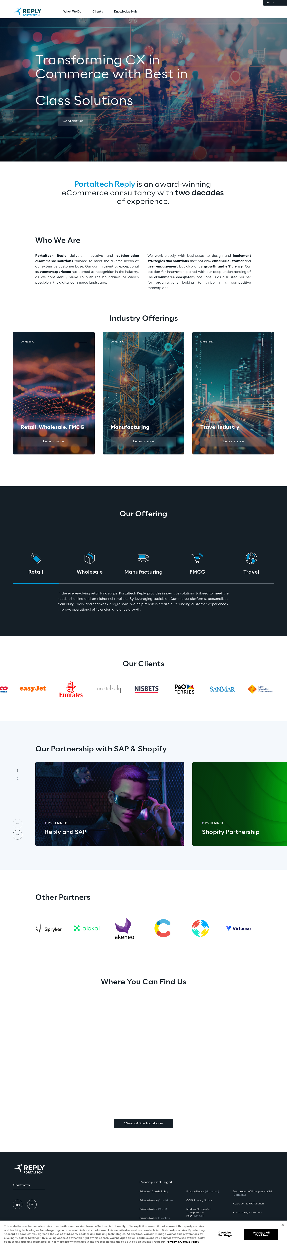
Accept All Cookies (261, 1234)
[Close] (282, 1225)
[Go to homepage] (32, 12)
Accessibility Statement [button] (247, 1212)
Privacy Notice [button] (156, 1200)
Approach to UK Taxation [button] (248, 1203)
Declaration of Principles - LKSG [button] (252, 1193)
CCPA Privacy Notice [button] (199, 1200)
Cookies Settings (225, 1234)
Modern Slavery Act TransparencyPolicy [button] (198, 1212)
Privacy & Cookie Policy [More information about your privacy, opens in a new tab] (182, 1241)
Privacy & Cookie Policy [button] (154, 1191)
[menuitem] (72, 12)
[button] (73, 121)
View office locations (143, 1123)
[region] (143, 1234)
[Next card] (17, 834)
